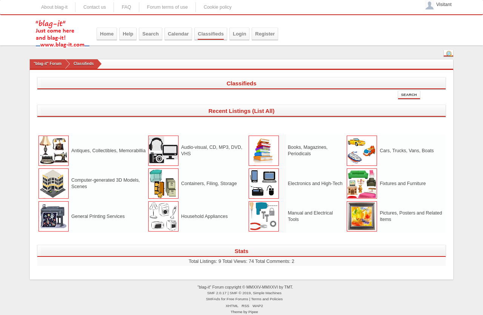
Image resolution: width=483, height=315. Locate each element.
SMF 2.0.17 (217, 293)
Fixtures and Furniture (403, 183)
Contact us (94, 7)
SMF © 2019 (240, 293)
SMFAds (213, 299)
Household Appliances (204, 216)
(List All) (263, 111)
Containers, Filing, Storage (209, 183)
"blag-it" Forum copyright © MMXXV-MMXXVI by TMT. (245, 287)
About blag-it (54, 7)
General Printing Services (98, 216)
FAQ (126, 7)
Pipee (253, 312)
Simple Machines (267, 293)
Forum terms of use (167, 7)
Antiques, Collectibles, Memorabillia (108, 150)
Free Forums (237, 299)
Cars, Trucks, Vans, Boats (407, 150)
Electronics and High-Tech (315, 183)
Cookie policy (218, 7)
